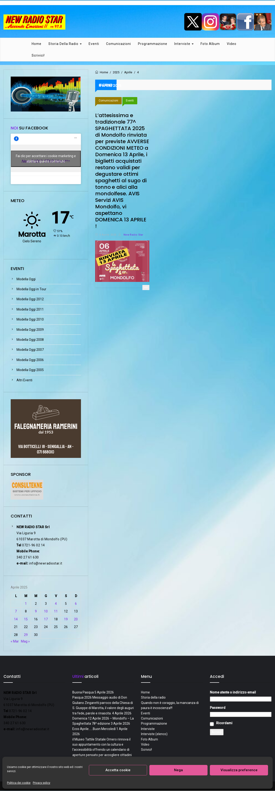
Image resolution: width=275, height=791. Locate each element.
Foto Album (210, 44)
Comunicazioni (118, 44)
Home (36, 44)
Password (217, 708)
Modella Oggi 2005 (30, 370)
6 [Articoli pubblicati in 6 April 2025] (76, 604)
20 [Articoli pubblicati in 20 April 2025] (76, 619)
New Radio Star (130, 235)
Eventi (94, 44)
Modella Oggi (26, 279)
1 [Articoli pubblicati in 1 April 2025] (26, 604)
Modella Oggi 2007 (30, 350)
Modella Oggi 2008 (30, 340)
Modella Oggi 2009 (30, 330)
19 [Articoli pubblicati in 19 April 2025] (66, 619)
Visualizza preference (239, 770)
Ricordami (224, 723)
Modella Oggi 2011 (30, 309)
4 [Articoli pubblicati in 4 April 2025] (56, 604)
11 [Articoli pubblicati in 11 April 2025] (56, 612)
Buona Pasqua (83, 692)
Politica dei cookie (18, 782)
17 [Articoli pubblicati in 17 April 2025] (46, 619)
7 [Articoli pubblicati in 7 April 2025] (16, 612)
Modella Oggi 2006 (30, 360)
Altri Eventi (24, 380)
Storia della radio (65, 44)
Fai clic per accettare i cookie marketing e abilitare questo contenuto (46, 159)
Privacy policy (41, 782)
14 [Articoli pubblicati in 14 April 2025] (16, 619)
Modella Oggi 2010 (30, 320)
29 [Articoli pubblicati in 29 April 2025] (26, 635)
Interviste (184, 44)
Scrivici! (38, 55)
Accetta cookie (118, 770)
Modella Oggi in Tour (31, 289)
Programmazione (152, 44)
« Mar (15, 641)
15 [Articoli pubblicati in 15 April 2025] (26, 619)
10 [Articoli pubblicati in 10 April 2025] (46, 612)
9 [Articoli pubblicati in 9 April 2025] (36, 612)
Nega (178, 770)
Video (231, 44)
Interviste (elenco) (154, 734)
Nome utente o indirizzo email (233, 692)
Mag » (25, 641)
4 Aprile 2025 (107, 235)
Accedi (217, 732)
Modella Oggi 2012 (30, 299)
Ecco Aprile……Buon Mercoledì (94, 729)
